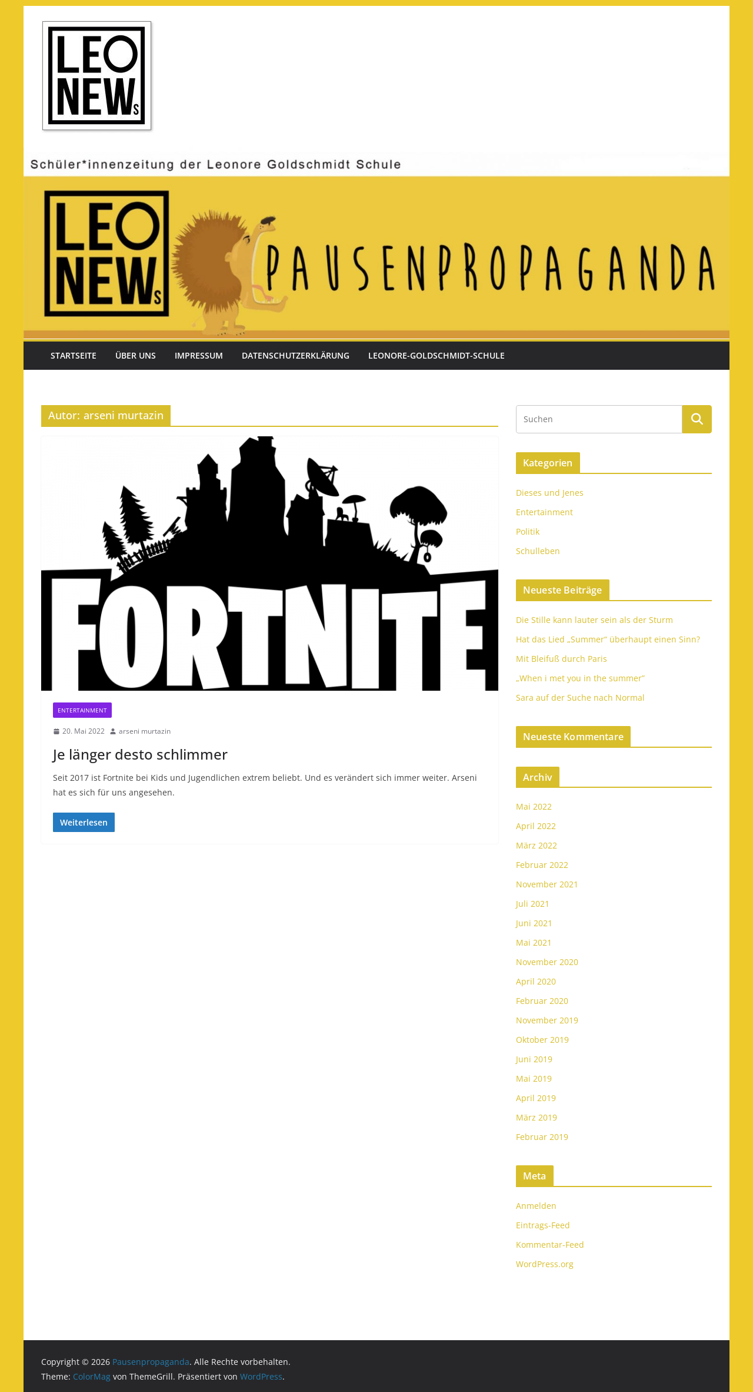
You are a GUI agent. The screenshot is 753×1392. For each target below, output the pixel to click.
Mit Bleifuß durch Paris (561, 658)
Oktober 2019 (542, 1039)
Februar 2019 (542, 1136)
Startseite (73, 355)
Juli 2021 (532, 903)
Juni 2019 (534, 1059)
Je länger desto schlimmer (140, 754)
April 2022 (536, 825)
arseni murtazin (145, 731)
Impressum (199, 355)
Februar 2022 (542, 864)
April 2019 (536, 1097)
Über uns (135, 355)
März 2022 (536, 845)
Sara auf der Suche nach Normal (580, 697)
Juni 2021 (534, 923)
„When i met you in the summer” (580, 678)
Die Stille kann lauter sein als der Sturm (594, 619)
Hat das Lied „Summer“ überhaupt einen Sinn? (608, 639)
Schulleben (538, 550)
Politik (527, 531)
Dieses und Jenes (550, 492)
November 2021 (547, 884)
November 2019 (547, 1020)
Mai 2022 (534, 806)
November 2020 (547, 961)
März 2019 (536, 1117)
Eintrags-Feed (543, 1225)
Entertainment (82, 710)
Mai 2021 (534, 942)
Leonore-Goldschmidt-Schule (436, 355)
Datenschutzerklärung (295, 355)
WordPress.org (545, 1264)
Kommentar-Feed (550, 1244)
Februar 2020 (542, 1000)
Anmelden (536, 1205)
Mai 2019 (534, 1078)
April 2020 (536, 981)
